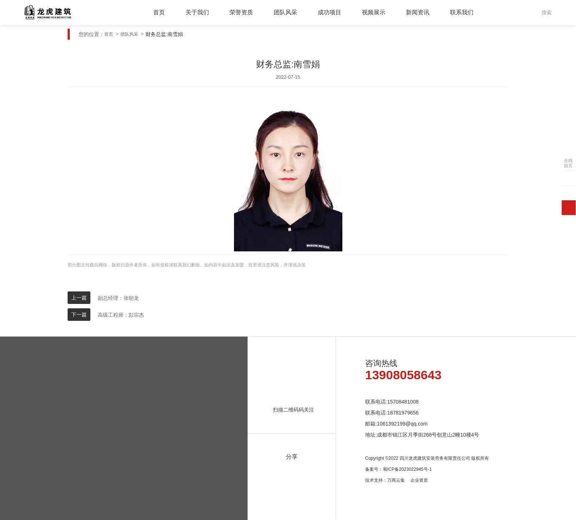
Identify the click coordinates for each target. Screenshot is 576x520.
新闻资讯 (417, 12)
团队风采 (285, 12)
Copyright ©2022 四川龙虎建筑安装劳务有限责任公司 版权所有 (427, 458)
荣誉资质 (241, 12)
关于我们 (197, 12)
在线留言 (568, 163)
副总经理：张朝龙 (118, 298)
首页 (159, 12)
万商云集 (396, 480)
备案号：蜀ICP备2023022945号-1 (398, 469)
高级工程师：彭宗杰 (121, 315)
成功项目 (329, 12)
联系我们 (462, 12)
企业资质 (419, 480)
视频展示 (373, 12)
